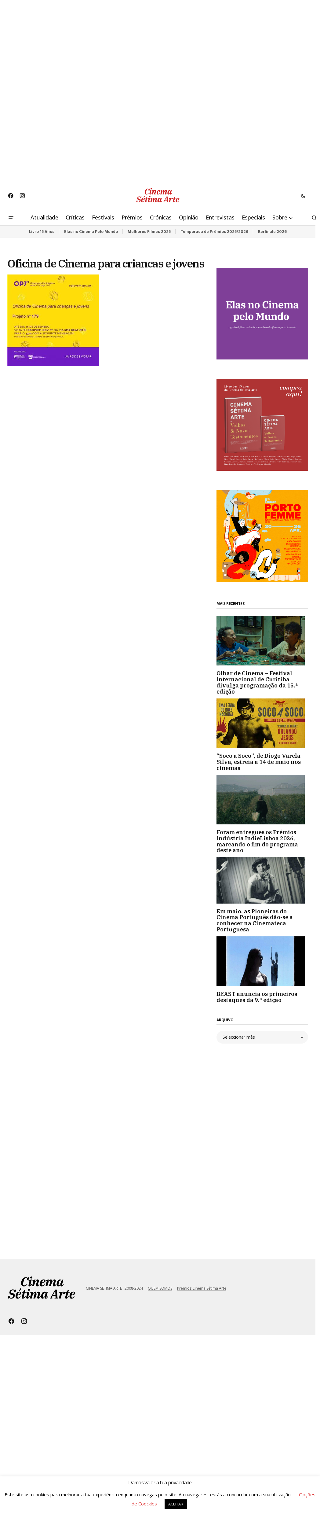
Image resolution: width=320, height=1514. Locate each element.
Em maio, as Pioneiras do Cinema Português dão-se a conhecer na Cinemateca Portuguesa (254, 920)
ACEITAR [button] (175, 1504)
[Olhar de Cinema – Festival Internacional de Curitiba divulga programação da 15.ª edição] (262, 641)
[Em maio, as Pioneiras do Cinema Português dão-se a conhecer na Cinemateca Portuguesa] (262, 880)
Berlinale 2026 (272, 231)
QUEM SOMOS (160, 1288)
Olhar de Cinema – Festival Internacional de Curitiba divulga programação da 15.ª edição (257, 682)
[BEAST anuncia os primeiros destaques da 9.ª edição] (262, 961)
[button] (303, 195)
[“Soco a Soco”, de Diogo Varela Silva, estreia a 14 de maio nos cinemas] (262, 723)
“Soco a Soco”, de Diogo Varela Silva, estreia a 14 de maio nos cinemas (258, 762)
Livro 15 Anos (41, 231)
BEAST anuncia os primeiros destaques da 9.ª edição (256, 997)
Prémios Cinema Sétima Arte (201, 1288)
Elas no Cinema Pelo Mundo (91, 231)
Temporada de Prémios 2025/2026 (214, 231)
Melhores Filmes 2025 (149, 231)
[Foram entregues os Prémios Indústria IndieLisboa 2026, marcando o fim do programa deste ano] (262, 799)
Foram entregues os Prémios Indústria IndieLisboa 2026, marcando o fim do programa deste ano (257, 841)
